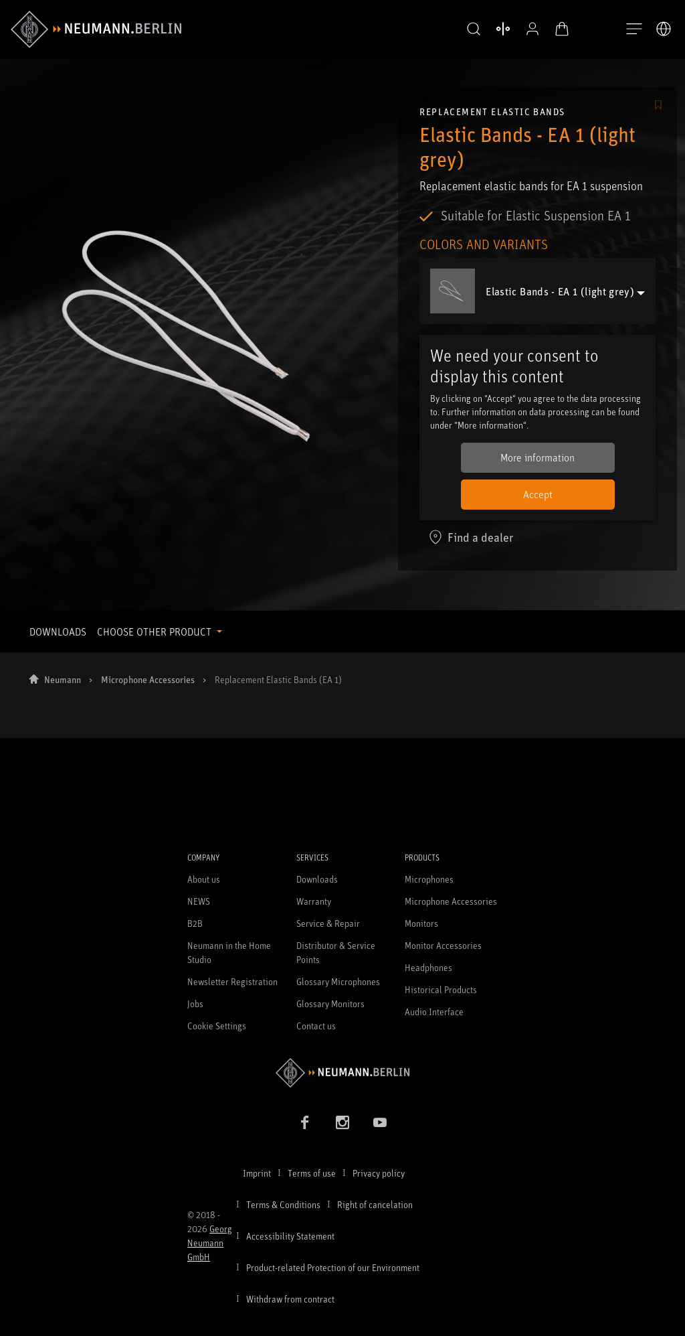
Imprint (257, 1173)
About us (203, 879)
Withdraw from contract (290, 1299)
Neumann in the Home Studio (229, 952)
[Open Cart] (562, 29)
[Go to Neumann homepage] (342, 1072)
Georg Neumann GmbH (209, 1242)
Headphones (428, 967)
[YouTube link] (380, 1122)
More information (537, 457)
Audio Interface (434, 1011)
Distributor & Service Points (335, 952)
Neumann (62, 679)
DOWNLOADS (57, 631)
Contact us (316, 1025)
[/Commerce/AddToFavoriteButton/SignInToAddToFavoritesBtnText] (658, 106)
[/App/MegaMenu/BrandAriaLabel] (96, 29)
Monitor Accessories (443, 945)
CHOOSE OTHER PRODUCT (155, 631)
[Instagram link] (342, 1122)
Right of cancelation (375, 1204)
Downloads (317, 879)
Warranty (313, 901)
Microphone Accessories (148, 679)
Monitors (421, 923)
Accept (538, 494)
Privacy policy (379, 1173)
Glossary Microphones (338, 981)
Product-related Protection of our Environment (332, 1267)
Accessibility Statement (290, 1236)
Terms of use (312, 1173)
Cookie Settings (216, 1025)
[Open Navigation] (634, 29)
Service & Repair (328, 923)
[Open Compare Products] (503, 29)
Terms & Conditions (283, 1204)
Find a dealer (470, 537)
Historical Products (441, 989)
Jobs (195, 1003)
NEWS (198, 901)
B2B (195, 923)
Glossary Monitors (330, 1003)
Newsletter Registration (232, 981)
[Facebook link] (305, 1122)
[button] (473, 29)
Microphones (429, 879)
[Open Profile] (532, 29)
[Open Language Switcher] (663, 29)
